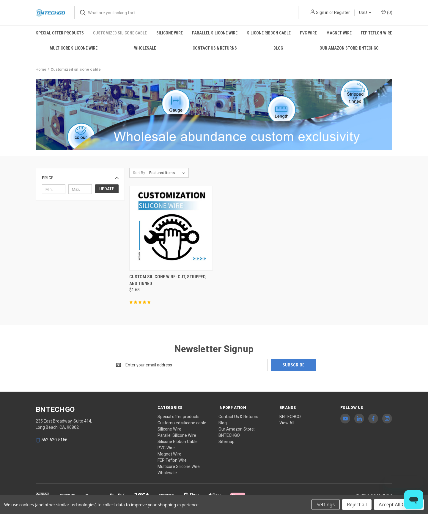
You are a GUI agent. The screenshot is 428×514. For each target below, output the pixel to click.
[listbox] (168, 172)
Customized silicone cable (120, 33)
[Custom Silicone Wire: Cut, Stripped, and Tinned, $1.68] (171, 228)
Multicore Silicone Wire (73, 48)
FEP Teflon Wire (376, 33)
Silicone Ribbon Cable (269, 33)
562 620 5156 (54, 440)
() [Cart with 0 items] (386, 12)
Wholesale (145, 48)
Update (106, 189)
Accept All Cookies (399, 504)
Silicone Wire (169, 33)
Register (342, 12)
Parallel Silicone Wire (214, 33)
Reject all (357, 504)
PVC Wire (308, 33)
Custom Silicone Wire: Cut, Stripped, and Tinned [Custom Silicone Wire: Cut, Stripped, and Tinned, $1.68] (168, 280)
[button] (80, 177)
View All (286, 422)
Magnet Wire (339, 33)
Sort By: (139, 172)
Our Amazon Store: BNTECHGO (349, 48)
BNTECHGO (290, 416)
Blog (278, 48)
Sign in (322, 12)
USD (365, 12)
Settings (326, 504)
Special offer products (60, 33)
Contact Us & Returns (215, 48)
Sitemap (226, 441)
